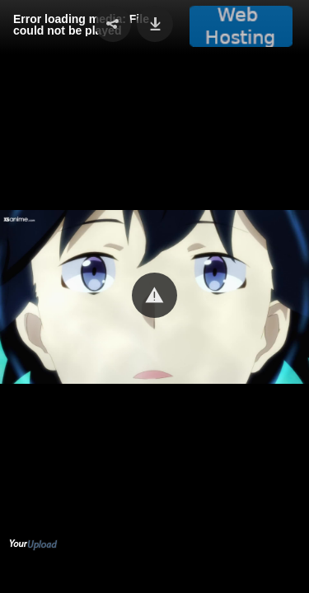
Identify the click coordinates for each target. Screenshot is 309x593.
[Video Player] (154, 296)
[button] (154, 295)
